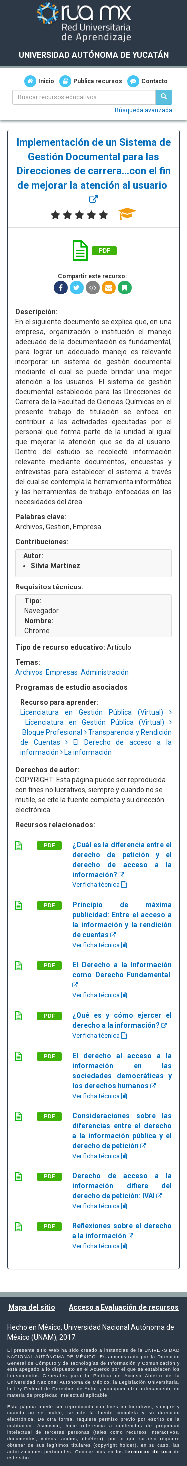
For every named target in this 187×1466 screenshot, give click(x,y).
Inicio (39, 81)
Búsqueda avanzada (143, 110)
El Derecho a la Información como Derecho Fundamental (122, 974)
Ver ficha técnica (99, 884)
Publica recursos (90, 81)
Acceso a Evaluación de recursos (124, 1307)
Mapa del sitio (31, 1307)
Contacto (147, 81)
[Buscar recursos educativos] (163, 97)
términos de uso (148, 1451)
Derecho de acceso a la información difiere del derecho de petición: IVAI (122, 1186)
